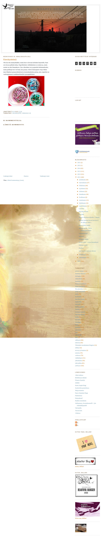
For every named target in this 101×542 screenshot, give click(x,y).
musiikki (77, 319)
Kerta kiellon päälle (84, 225)
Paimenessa (78, 395)
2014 (79, 168)
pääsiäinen (78, 330)
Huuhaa (81, 248)
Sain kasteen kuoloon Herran (87, 251)
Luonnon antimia (80, 312)
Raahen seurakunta (80, 400)
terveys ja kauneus (80, 350)
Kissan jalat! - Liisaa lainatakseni (88, 242)
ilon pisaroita (79, 289)
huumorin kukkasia (80, 284)
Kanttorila (78, 296)
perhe (76, 325)
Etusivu (26, 176)
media (77, 317)
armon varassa (79, 271)
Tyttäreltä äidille (83, 239)
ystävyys (77, 365)
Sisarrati (81, 236)
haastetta (77, 281)
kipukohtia (78, 302)
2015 (79, 165)
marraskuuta (83, 182)
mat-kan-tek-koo (80, 314)
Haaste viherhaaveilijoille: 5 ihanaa (89, 217)
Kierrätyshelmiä (83, 211)
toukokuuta (82, 200)
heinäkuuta (82, 194)
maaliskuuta (83, 206)
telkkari (77, 348)
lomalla (77, 309)
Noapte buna (50, 9)
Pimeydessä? (79, 398)
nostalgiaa (78, 322)
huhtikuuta (82, 203)
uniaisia (77, 353)
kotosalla (77, 304)
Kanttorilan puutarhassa (82, 388)
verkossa (77, 355)
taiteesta (77, 342)
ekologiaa (78, 276)
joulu (76, 294)
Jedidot (77, 383)
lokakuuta (82, 185)
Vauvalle (81, 214)
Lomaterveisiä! (83, 233)
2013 (79, 171)
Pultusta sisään (83, 245)
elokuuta (82, 191)
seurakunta (16, 113)
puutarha (77, 327)
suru (76, 337)
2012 (79, 174)
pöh (76, 332)
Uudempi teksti (7, 176)
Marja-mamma (79, 390)
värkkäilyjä (26, 113)
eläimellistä (78, 279)
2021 (79, 162)
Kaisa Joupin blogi (80, 385)
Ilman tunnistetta (80, 286)
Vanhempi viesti (44, 176)
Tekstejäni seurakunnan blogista (84, 345)
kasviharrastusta (80, 299)
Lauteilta (81, 208)
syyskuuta (82, 188)
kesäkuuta (82, 197)
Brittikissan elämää (80, 378)
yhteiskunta (78, 360)
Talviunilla (78, 408)
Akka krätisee (79, 375)
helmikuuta (82, 254)
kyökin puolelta (79, 307)
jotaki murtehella (80, 291)
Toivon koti (78, 410)
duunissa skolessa (80, 273)
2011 (79, 177)
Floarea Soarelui (80, 380)
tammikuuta (83, 257)
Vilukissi (77, 413)
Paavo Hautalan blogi (81, 393)
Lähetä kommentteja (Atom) (15, 180)
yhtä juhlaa (78, 363)
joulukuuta (82, 180)
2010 (79, 261)
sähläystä (78, 340)
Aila (77, 422)
